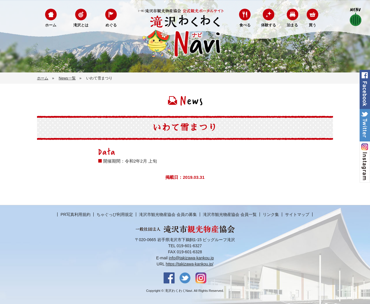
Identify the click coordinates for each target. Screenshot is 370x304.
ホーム (50, 25)
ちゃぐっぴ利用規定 (115, 214)
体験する (268, 25)
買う (312, 25)
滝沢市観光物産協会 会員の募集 (168, 214)
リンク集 (271, 214)
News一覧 (67, 78)
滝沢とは (80, 25)
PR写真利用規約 (75, 214)
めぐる (111, 25)
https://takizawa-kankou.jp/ (189, 264)
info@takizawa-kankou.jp (191, 258)
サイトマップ (297, 214)
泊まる (292, 25)
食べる (245, 25)
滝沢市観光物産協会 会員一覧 (230, 214)
